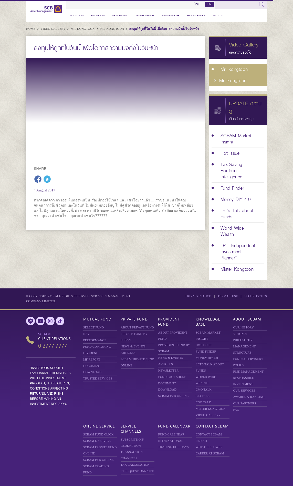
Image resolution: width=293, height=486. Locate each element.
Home (31, 29)
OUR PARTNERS (244, 403)
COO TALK (203, 402)
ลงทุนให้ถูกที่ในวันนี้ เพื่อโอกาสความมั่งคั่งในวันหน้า (164, 29)
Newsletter (168, 370)
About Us (218, 15)
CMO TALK (204, 389)
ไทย (197, 4)
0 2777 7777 (52, 345)
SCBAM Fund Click (98, 434)
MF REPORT (91, 359)
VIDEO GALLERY (208, 415)
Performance (94, 340)
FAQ (236, 410)
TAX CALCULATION (135, 464)
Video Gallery (53, 29)
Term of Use (228, 296)
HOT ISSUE (204, 345)
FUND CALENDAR (171, 434)
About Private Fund (137, 327)
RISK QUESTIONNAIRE (137, 471)
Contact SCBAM (212, 426)
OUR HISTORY (243, 327)
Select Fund (93, 327)
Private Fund (98, 15)
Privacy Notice (198, 296)
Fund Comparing (97, 346)
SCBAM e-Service (97, 441)
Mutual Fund (76, 15)
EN (209, 4)
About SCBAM (247, 319)
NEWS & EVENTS (133, 346)
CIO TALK (203, 396)
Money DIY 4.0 (207, 358)
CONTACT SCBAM (209, 434)
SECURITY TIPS (256, 296)
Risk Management (248, 371)
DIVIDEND (91, 353)
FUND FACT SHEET (172, 377)
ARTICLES (128, 353)
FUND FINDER (206, 351)
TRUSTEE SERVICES (145, 15)
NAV (86, 334)
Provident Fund (120, 15)
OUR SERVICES (244, 390)
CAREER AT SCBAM (210, 453)
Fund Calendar (174, 426)
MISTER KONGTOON (211, 409)
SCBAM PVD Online (173, 396)
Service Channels (196, 15)
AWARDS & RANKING (248, 397)
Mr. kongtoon (83, 29)
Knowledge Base (170, 15)
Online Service (99, 426)
